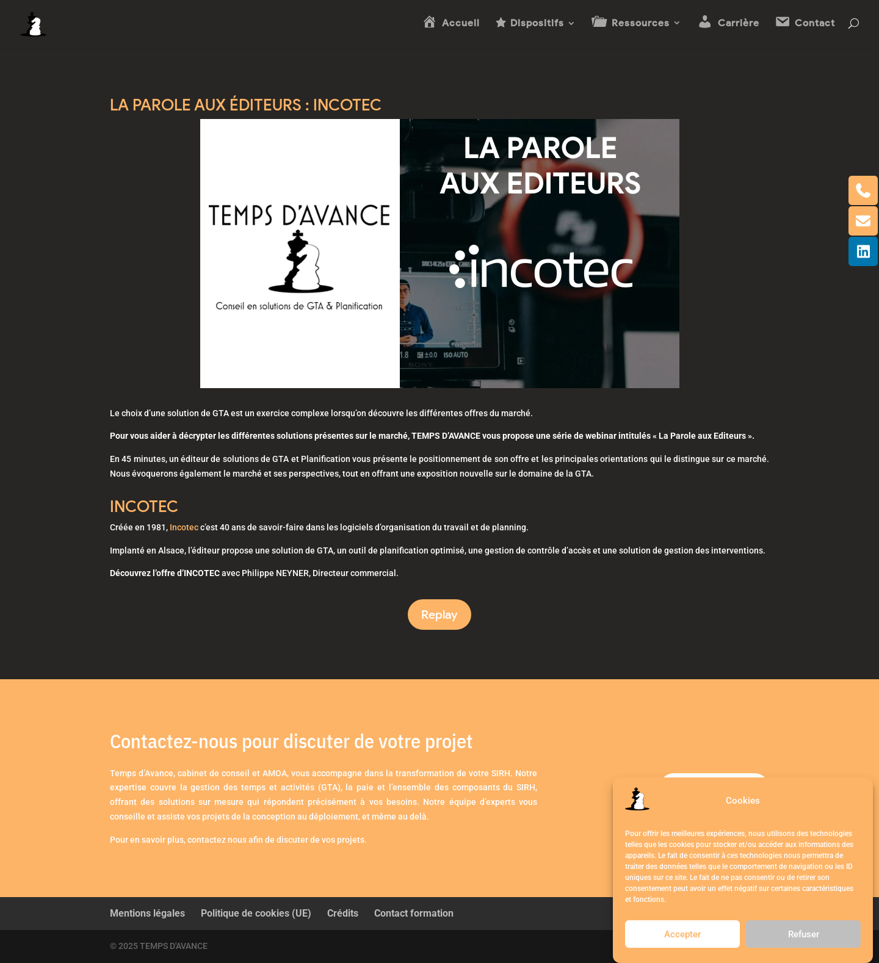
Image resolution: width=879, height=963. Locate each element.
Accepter (682, 934)
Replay (439, 614)
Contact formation (414, 913)
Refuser (803, 934)
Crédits (342, 913)
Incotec (184, 527)
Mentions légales (147, 913)
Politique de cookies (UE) (256, 913)
